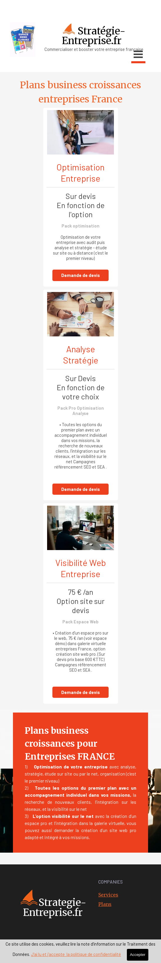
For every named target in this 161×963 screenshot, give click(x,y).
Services (108, 895)
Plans (105, 904)
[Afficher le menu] (138, 55)
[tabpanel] (79, 11)
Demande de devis (80, 275)
